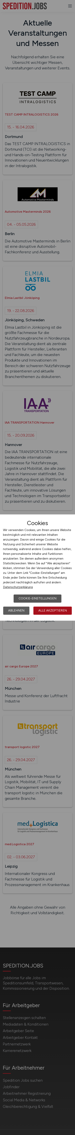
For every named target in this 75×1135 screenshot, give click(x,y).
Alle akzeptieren (52, 610)
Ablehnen (16, 610)
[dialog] (37, 567)
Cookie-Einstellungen (37, 598)
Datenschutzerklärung (18, 587)
